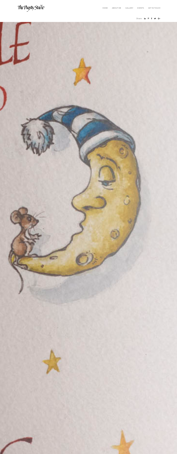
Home (105, 8)
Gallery (129, 8)
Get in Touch (154, 8)
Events (140, 8)
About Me (116, 8)
